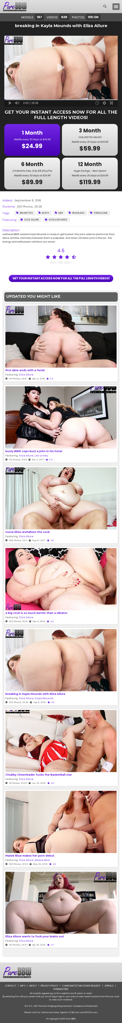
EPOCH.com (91, 1012)
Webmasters (61, 989)
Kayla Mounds (56, 219)
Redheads (77, 213)
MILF (59, 213)
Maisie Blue (42, 860)
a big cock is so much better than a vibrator (36, 613)
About (33, 985)
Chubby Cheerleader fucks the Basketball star (38, 774)
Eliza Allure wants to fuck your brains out (34, 936)
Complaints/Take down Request (81, 985)
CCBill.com (73, 1012)
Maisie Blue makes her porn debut (29, 855)
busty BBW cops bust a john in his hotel (33, 451)
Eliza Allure (29, 219)
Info (22, 985)
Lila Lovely (41, 455)
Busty (43, 213)
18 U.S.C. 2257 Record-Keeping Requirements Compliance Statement (61, 1005)
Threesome (99, 213)
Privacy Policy (49, 985)
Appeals (109, 985)
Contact (10, 985)
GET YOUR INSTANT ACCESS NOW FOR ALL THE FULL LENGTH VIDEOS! (61, 278)
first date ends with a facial (25, 370)
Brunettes (24, 213)
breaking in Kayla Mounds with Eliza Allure (35, 694)
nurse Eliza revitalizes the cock (27, 532)
